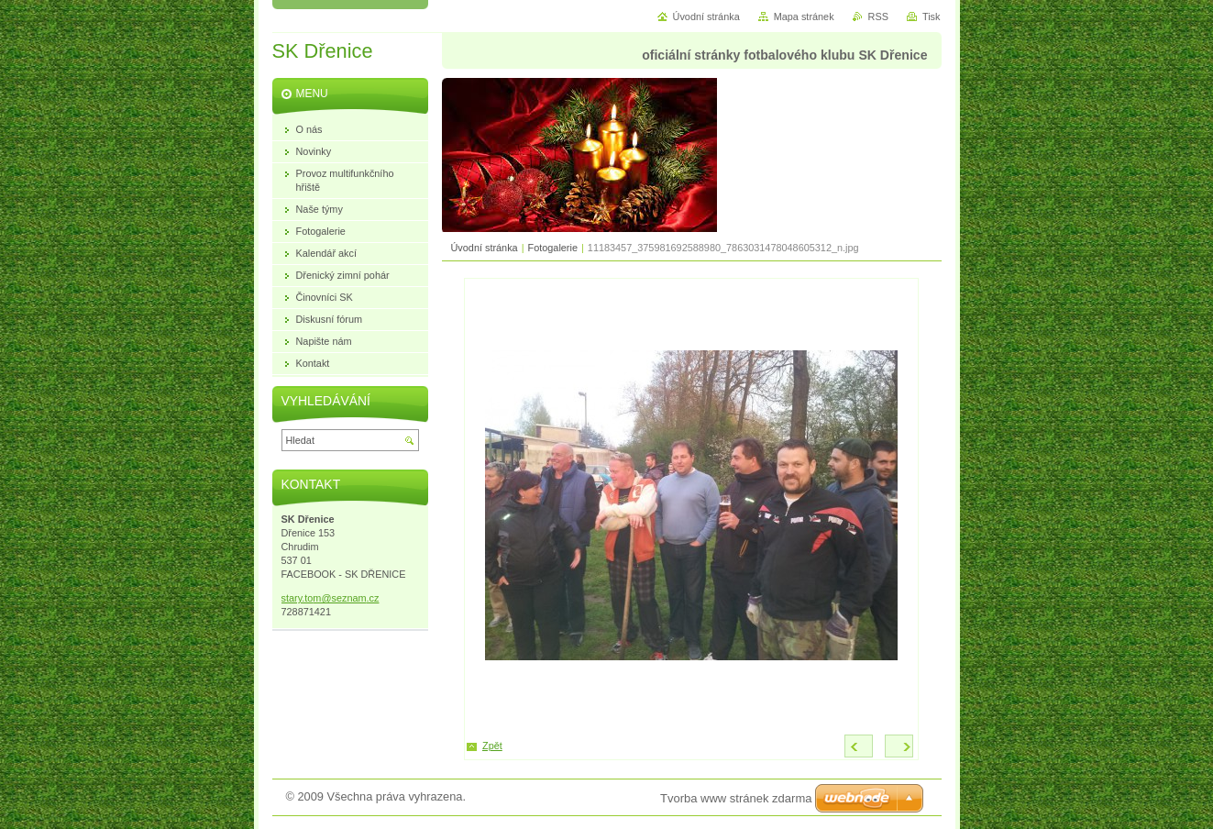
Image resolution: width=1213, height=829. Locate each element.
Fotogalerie (553, 247)
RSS (878, 16)
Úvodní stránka (484, 247)
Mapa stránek (804, 16)
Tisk (931, 16)
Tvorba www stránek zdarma (735, 798)
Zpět (492, 745)
